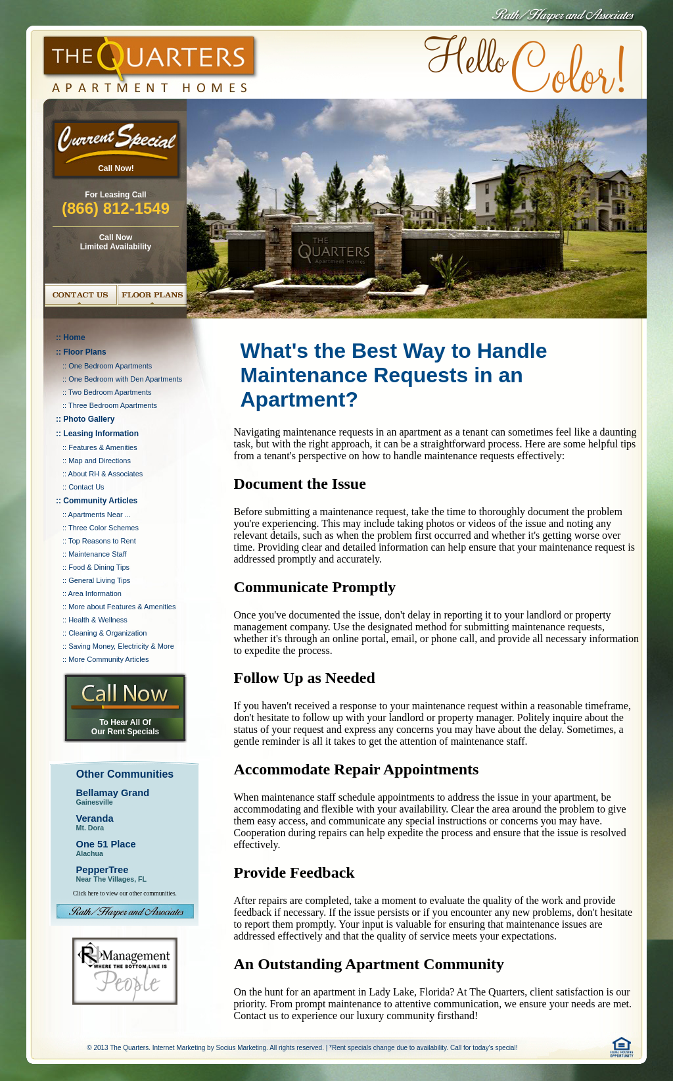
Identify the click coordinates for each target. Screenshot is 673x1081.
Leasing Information (101, 433)
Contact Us (86, 487)
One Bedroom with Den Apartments (125, 379)
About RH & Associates (105, 474)
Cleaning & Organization (107, 633)
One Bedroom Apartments (110, 366)
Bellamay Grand (113, 793)
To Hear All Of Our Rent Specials (125, 727)
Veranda (95, 818)
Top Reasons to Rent (102, 541)
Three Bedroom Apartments (112, 405)
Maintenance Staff (97, 554)
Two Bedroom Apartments (110, 392)
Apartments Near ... (99, 514)
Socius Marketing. (241, 1047)
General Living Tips (99, 580)
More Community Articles (108, 659)
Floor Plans (84, 352)
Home (74, 337)
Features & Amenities (102, 447)
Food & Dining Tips (98, 567)
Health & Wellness (98, 620)
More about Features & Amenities (121, 607)
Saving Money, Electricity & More (121, 646)
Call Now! (116, 168)
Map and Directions (99, 461)
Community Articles (100, 500)
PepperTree (102, 870)
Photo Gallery (88, 419)
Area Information (95, 593)
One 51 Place (106, 844)
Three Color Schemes (103, 528)
